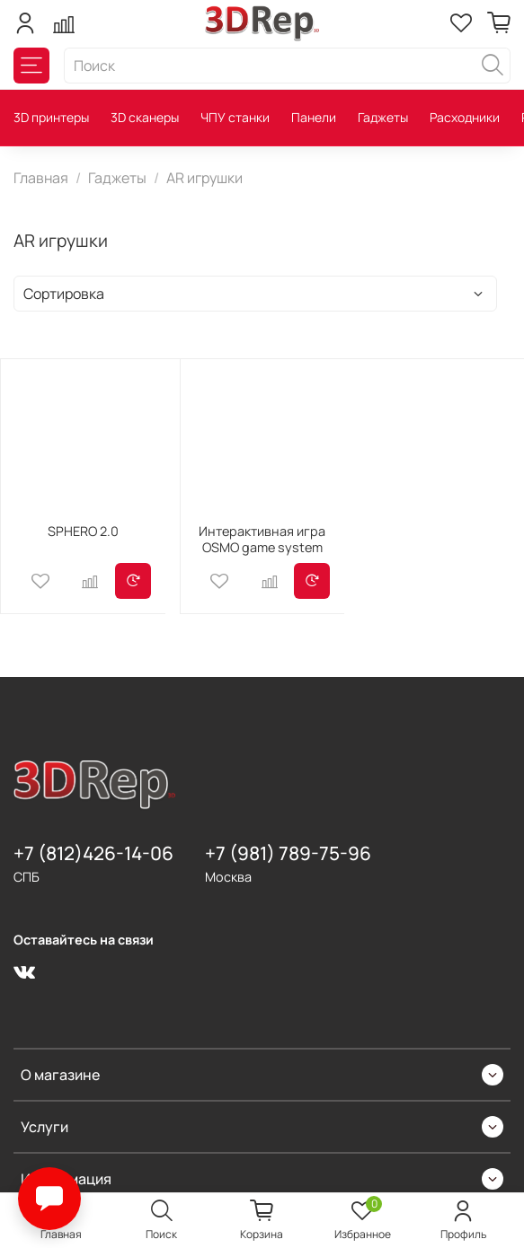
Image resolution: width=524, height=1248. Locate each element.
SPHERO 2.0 (83, 531)
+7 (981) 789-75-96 (288, 853)
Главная (40, 178)
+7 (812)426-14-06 (93, 853)
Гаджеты (383, 117)
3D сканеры (145, 117)
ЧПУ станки (235, 117)
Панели (313, 117)
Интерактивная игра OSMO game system (262, 539)
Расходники (465, 117)
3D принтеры (51, 117)
